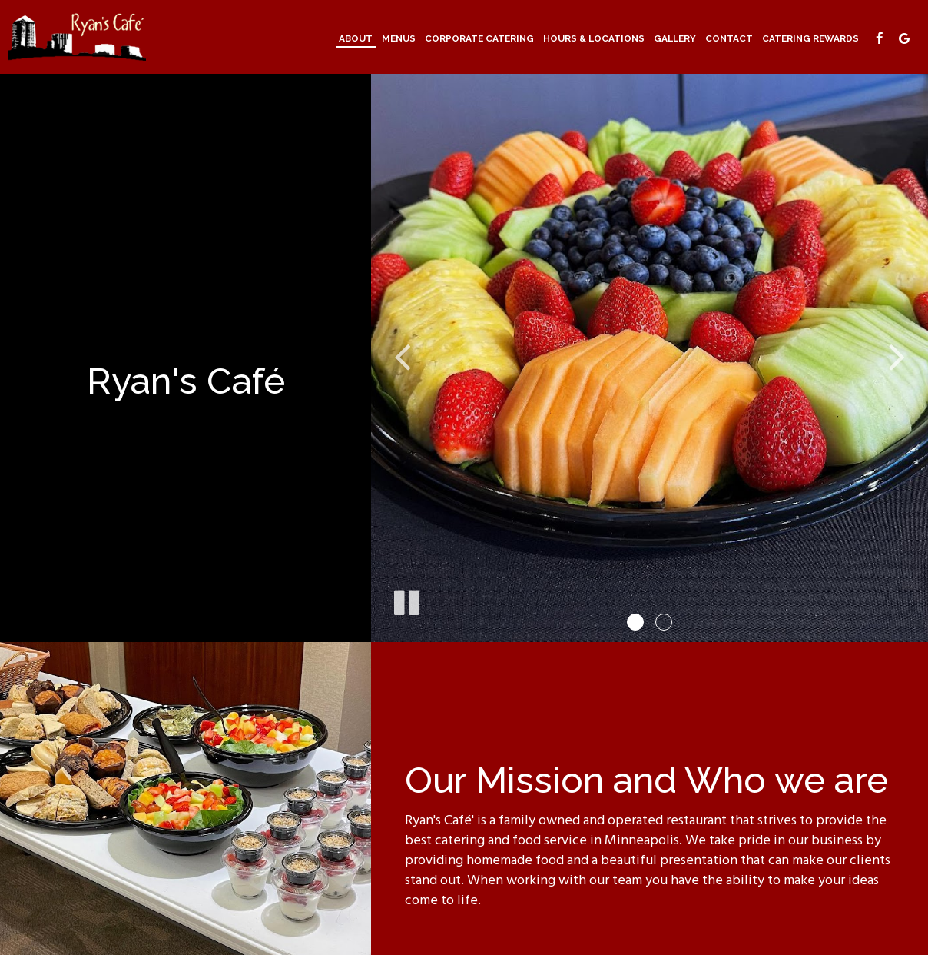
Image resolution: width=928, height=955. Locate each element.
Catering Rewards (810, 38)
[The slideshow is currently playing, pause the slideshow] (405, 599)
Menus (399, 38)
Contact (729, 38)
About (356, 38)
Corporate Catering (479, 38)
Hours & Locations (594, 38)
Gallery (675, 38)
